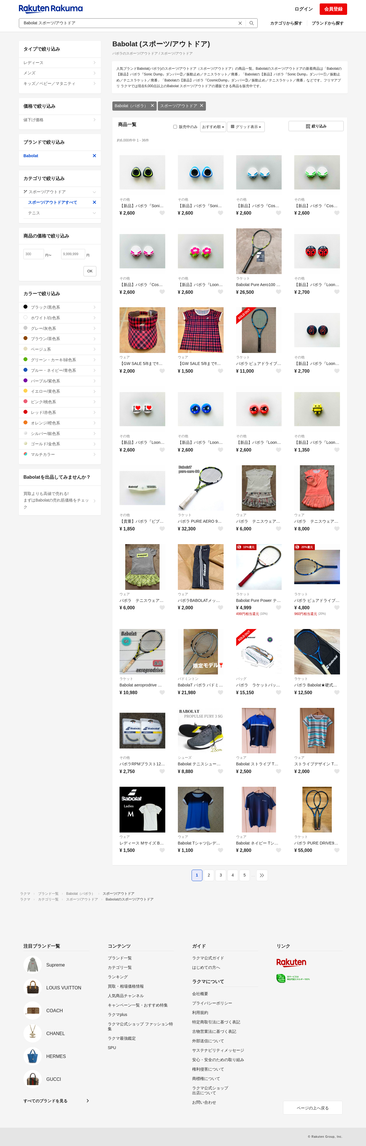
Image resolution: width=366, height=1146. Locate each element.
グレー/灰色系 (59, 328)
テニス (62, 213)
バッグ (241, 679)
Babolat (59, 155)
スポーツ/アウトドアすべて (62, 202)
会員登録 (333, 9)
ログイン (304, 9)
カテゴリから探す (286, 23)
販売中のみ (185, 127)
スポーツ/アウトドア (182, 105)
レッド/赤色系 (59, 412)
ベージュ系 (59, 349)
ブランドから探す (328, 23)
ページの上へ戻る (313, 1108)
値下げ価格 (59, 119)
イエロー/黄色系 (59, 391)
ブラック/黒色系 (59, 307)
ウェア (125, 357)
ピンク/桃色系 (59, 401)
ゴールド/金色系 (59, 443)
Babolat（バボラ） (134, 105)
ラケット (243, 278)
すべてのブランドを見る (45, 1101)
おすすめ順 (213, 127)
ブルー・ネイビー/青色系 (59, 370)
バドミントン (188, 679)
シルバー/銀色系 (59, 433)
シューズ (185, 758)
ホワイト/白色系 (59, 317)
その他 (125, 199)
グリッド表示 (246, 127)
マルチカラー (59, 454)
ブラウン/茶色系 (59, 338)
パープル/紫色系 (59, 380)
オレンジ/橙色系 (59, 422)
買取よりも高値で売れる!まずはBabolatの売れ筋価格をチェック (59, 500)
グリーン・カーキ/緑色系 (59, 359)
